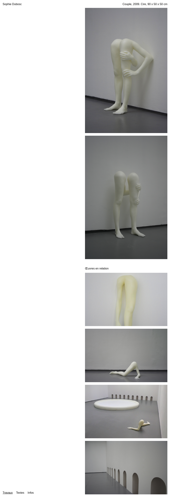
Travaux (8, 492)
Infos (31, 492)
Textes (20, 492)
